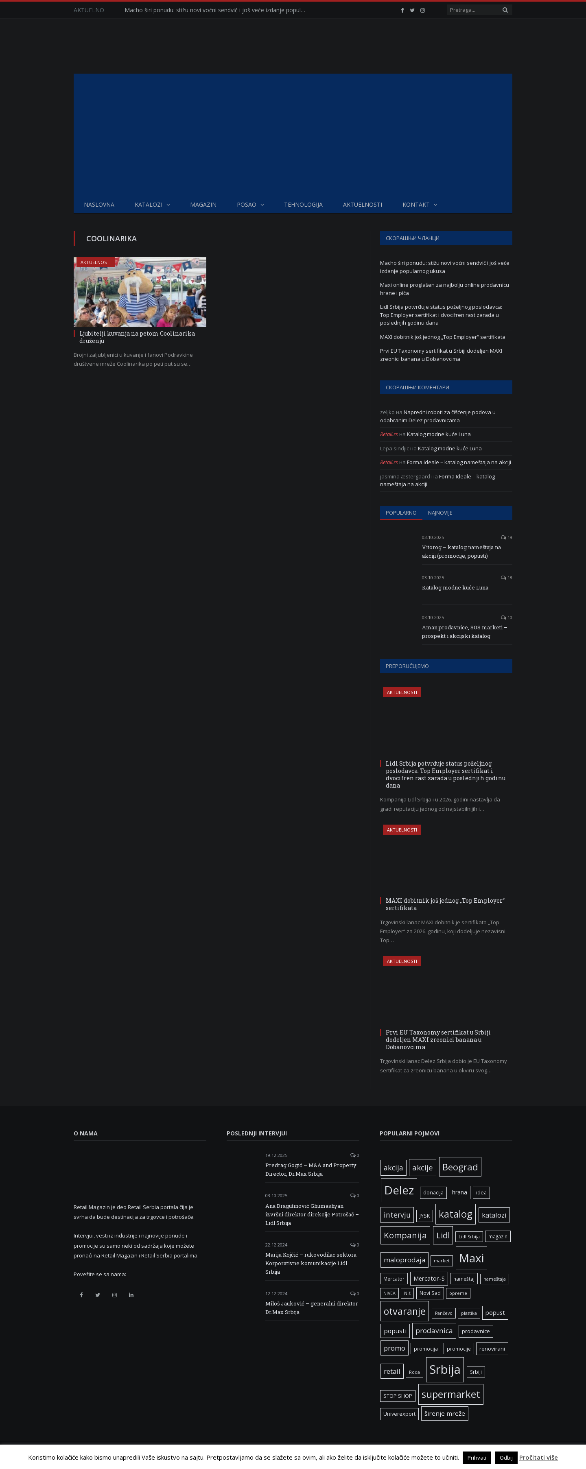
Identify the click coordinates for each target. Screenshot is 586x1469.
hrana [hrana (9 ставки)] (459, 1192)
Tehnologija (303, 204)
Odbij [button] (506, 1457)
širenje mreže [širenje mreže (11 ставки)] (444, 1413)
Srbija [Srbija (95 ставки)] (445, 1369)
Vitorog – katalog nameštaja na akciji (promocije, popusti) (461, 551)
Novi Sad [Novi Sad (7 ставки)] (430, 1293)
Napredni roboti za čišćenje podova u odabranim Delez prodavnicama (438, 416)
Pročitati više (538, 1457)
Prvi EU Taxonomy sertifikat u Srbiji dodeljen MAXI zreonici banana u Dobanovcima (441, 354)
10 (506, 617)
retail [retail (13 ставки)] (392, 1371)
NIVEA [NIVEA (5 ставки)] (389, 1293)
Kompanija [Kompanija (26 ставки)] (405, 1235)
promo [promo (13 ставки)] (394, 1348)
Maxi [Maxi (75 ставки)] (471, 1258)
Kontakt (416, 204)
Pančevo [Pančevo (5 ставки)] (444, 1313)
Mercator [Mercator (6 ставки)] (394, 1278)
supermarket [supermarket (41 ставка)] (451, 1394)
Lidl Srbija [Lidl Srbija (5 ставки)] (469, 1237)
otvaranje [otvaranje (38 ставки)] (405, 1311)
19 (506, 537)
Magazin (203, 204)
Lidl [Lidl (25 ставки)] (443, 1235)
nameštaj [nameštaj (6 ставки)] (463, 1278)
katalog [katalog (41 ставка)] (455, 1213)
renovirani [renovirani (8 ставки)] (492, 1348)
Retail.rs (389, 434)
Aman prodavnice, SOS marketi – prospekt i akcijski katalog (464, 632)
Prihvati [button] (477, 1457)
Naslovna (99, 204)
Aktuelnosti (362, 204)
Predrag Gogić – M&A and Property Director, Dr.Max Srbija (310, 1169)
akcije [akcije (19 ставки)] (422, 1167)
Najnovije (440, 512)
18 (506, 577)
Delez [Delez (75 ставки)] (399, 1190)
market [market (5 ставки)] (442, 1261)
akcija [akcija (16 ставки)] (393, 1167)
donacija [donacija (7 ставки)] (433, 1192)
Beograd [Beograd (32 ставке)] (460, 1167)
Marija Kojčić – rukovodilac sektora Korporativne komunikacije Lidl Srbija (310, 1263)
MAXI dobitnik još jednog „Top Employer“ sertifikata (442, 337)
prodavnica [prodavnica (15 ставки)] (434, 1330)
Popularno (401, 512)
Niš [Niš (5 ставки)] (407, 1293)
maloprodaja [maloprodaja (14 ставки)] (404, 1259)
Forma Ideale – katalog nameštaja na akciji (459, 462)
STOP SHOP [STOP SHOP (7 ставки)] (397, 1396)
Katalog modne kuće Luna (439, 434)
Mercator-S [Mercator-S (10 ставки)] (429, 1278)
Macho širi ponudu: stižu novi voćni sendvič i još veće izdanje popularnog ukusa (218, 10)
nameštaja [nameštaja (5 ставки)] (494, 1279)
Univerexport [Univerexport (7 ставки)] (399, 1413)
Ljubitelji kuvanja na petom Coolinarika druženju (137, 337)
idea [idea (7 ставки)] (481, 1192)
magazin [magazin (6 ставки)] (497, 1236)
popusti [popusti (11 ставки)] (395, 1331)
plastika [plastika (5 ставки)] (469, 1313)
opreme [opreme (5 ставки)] (458, 1293)
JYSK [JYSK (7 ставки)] (425, 1215)
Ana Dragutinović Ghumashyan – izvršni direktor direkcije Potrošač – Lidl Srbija (312, 1214)
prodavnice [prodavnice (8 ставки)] (476, 1331)
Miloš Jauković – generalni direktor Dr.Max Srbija (311, 1308)
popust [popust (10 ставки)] (495, 1312)
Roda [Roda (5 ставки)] (414, 1372)
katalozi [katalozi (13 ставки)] (494, 1215)
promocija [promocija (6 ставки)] (426, 1348)
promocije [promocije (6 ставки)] (459, 1348)
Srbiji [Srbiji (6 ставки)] (476, 1372)
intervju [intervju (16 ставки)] (397, 1215)
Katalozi (148, 204)
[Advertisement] (293, 135)
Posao (246, 204)
